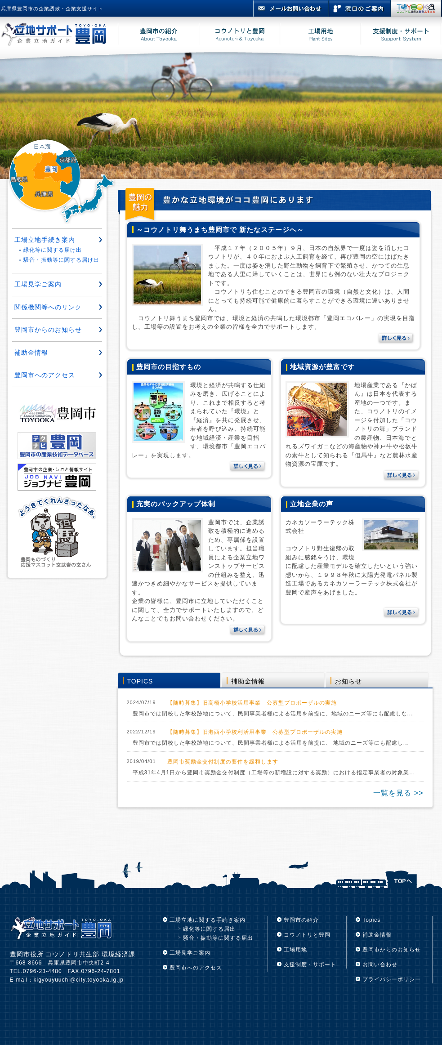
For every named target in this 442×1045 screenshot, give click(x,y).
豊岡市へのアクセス (44, 375)
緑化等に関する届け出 (52, 250)
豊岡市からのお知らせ (48, 329)
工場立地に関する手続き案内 (208, 920)
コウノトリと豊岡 (307, 935)
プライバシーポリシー (391, 979)
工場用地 (295, 950)
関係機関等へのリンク (48, 307)
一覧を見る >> (398, 793)
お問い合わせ (379, 964)
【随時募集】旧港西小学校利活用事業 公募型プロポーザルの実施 (255, 732)
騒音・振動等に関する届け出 (61, 260)
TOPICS (140, 681)
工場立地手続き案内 (44, 239)
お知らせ (348, 681)
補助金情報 (248, 681)
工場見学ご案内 (38, 284)
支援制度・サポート (310, 964)
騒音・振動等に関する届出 (218, 938)
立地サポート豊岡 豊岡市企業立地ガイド (59, 35)
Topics (371, 920)
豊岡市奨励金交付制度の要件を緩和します (222, 762)
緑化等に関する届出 (209, 929)
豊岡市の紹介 (301, 920)
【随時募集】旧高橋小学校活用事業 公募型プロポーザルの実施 (252, 703)
